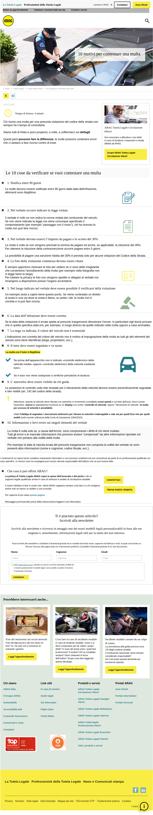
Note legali (32, 805)
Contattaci (121, 5)
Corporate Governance (15, 721)
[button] (6, 95)
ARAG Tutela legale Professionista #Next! (89, 728)
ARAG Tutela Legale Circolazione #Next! (88, 695)
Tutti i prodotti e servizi (90, 750)
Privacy (9, 805)
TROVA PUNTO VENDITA (120, 494)
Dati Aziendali (47, 805)
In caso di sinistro (50, 693)
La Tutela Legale (12, 4)
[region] (76, 194)
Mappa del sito (66, 805)
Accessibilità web (12, 714)
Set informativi (48, 707)
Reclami (19, 805)
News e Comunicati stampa (103, 786)
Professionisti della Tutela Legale (42, 4)
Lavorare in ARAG (100, 5)
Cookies (126, 805)
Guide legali (47, 700)
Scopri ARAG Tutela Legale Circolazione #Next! (121, 154)
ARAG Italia (9, 693)
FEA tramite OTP (85, 805)
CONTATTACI (115, 484)
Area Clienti (141, 5)
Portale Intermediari (126, 700)
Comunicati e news (13, 727)
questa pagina (38, 499)
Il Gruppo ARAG (12, 700)
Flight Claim (47, 714)
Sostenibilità (10, 707)
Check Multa (47, 721)
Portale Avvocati (124, 707)
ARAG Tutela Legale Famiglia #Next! (93, 705)
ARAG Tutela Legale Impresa (93, 720)
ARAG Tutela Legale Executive (94, 737)
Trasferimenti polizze (108, 805)
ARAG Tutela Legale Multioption (95, 713)
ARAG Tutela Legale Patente (93, 743)
